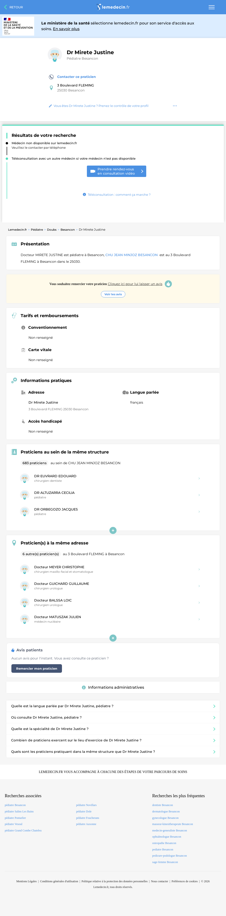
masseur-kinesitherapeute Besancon (172, 824)
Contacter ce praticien (72, 77)
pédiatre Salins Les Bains (19, 811)
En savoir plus (66, 29)
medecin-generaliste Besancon (169, 830)
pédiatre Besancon (15, 805)
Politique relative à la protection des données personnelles (114, 881)
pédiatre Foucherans (87, 818)
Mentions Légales (26, 881)
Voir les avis (113, 294)
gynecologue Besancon (165, 818)
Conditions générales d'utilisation (59, 881)
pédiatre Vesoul (13, 824)
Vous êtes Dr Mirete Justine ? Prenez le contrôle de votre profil (99, 106)
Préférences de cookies (185, 881)
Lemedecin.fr (17, 229)
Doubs (51, 229)
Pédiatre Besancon (82, 58)
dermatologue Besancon (166, 811)
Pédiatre (37, 229)
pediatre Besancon (162, 849)
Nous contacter (159, 881)
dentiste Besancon (162, 805)
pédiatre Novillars (86, 805)
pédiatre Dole (84, 811)
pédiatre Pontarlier (15, 818)
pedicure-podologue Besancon (169, 855)
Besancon (68, 229)
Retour (16, 7)
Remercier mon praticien (36, 668)
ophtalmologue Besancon (166, 836)
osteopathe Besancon (164, 843)
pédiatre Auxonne (86, 824)
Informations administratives (113, 687)
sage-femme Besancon (165, 862)
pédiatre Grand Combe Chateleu (23, 830)
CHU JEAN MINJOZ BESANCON (132, 255)
